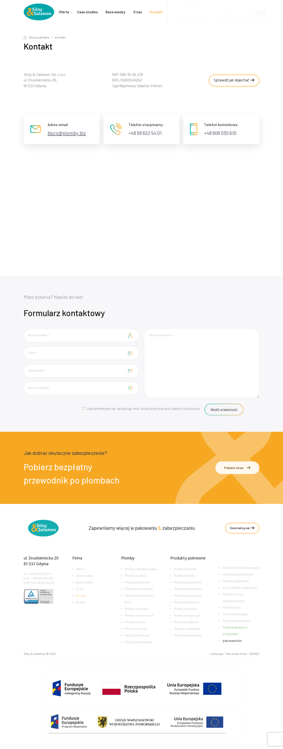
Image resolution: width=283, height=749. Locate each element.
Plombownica (232, 614)
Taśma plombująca (235, 620)
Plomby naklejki (184, 582)
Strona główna (39, 37)
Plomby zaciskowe (137, 642)
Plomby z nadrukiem (187, 635)
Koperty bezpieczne (236, 587)
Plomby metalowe (137, 615)
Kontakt (156, 12)
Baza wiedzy (115, 12)
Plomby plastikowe (137, 589)
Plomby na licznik (136, 635)
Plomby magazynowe (188, 602)
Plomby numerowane (188, 642)
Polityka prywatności (236, 627)
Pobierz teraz (237, 468)
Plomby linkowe (135, 628)
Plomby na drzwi (135, 582)
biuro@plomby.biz (234, 6)
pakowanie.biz (232, 647)
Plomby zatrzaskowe (187, 595)
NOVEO (254, 654)
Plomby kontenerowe (139, 595)
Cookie (80, 609)
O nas (137, 12)
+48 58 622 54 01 (145, 133)
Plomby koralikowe (186, 628)
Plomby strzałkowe (186, 609)
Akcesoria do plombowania (241, 574)
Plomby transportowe (139, 622)
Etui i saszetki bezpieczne (240, 594)
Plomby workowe (185, 575)
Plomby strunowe (185, 615)
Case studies (87, 12)
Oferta (64, 12)
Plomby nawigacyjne (187, 622)
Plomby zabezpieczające (141, 575)
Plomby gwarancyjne (187, 589)
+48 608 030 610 (220, 133)
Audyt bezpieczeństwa (238, 580)
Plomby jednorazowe (139, 648)
